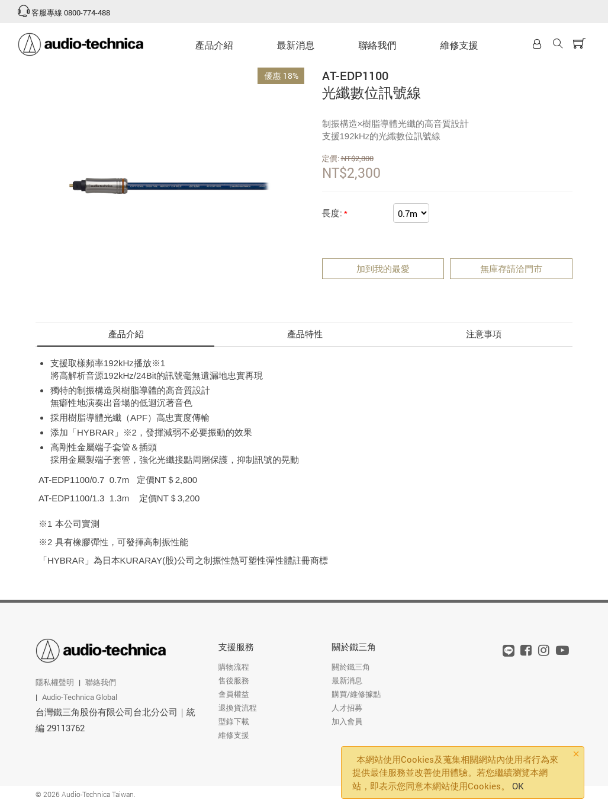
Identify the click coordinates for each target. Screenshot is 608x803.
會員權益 (233, 694)
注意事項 (483, 334)
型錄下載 (233, 721)
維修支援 (459, 45)
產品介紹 (214, 45)
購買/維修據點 (356, 694)
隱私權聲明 (55, 682)
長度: (332, 213)
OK (518, 786)
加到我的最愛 (383, 268)
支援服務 (236, 646)
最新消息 (296, 45)
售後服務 (233, 680)
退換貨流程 (237, 707)
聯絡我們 (378, 45)
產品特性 (305, 334)
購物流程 (233, 666)
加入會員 (347, 721)
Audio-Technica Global (79, 697)
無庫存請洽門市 (511, 268)
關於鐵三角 (354, 646)
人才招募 (347, 707)
